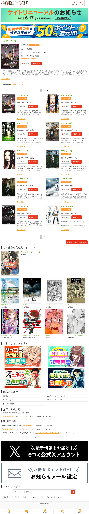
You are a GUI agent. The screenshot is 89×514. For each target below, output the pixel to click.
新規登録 (74, 3)
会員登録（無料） (8, 416)
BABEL (25, 305)
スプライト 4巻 (66, 123)
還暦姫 (47, 335)
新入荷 (6, 497)
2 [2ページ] (44, 90)
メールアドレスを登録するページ (48, 433)
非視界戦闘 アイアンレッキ (32, 335)
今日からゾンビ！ (7, 335)
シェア (34, 437)
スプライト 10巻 (67, 206)
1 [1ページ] (41, 90)
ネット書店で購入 (8, 404)
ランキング (15, 497)
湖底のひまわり (6, 305)
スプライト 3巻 (22, 123)
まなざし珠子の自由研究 (75, 335)
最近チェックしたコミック (55, 497)
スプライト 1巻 (22, 95)
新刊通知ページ (28, 425)
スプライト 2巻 (66, 95)
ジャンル (33, 497)
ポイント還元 (35, 45)
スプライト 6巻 (66, 151)
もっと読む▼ (5, 79)
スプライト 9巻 (22, 206)
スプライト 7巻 (22, 179)
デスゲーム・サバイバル (54, 400)
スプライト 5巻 (22, 151)
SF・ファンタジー (8, 400)
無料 (41, 497)
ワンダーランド (50, 305)
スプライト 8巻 (66, 179)
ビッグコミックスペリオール (36, 52)
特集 (24, 497)
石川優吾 (30, 49)
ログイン (80, 3)
